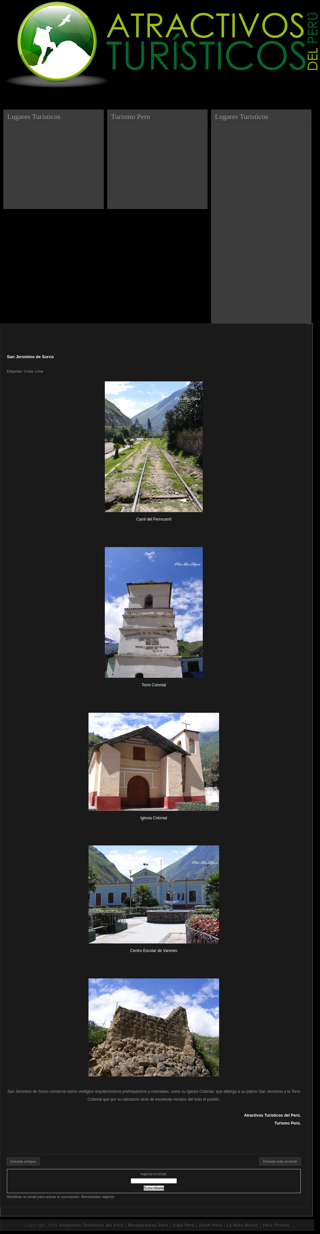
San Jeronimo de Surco (30, 356)
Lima (39, 371)
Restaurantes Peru (148, 1225)
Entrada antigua (23, 1161)
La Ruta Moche (243, 1225)
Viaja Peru (183, 1225)
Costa (28, 371)
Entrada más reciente (280, 1161)
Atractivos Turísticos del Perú (91, 1225)
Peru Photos (276, 1225)
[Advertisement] (55, 163)
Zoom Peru (210, 1225)
